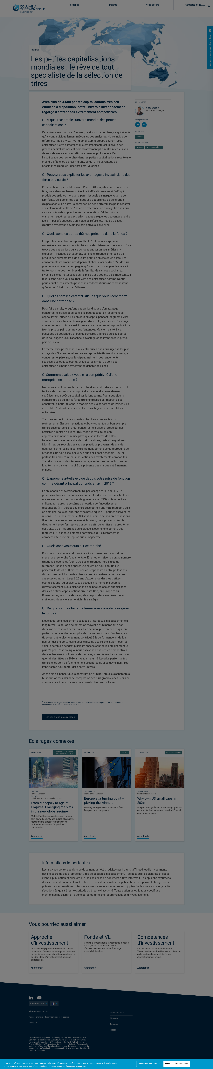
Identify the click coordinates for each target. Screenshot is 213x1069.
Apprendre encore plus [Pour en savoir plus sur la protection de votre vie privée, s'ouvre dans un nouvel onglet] (76, 1066)
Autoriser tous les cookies (176, 1064)
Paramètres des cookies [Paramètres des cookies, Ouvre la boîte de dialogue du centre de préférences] (149, 1064)
